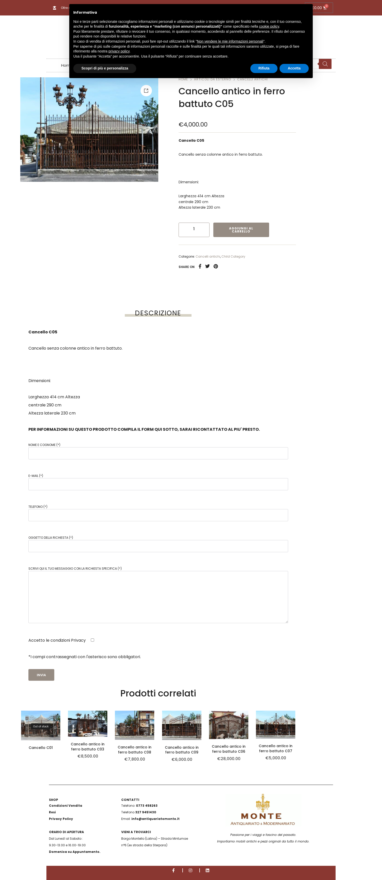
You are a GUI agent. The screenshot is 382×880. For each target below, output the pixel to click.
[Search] (325, 64)
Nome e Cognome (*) (158, 451)
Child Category (233, 256)
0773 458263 (147, 805)
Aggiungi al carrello (241, 230)
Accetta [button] (294, 68)
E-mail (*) (158, 482)
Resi (52, 812)
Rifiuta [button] (264, 68)
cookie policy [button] (269, 26)
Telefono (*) (158, 513)
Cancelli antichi (208, 256)
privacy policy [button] (119, 51)
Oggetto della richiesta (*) (158, 543)
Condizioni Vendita (65, 805)
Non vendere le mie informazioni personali (230, 41)
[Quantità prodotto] (194, 228)
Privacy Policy (61, 819)
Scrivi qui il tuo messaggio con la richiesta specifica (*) (158, 594)
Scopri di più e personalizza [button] (104, 68)
